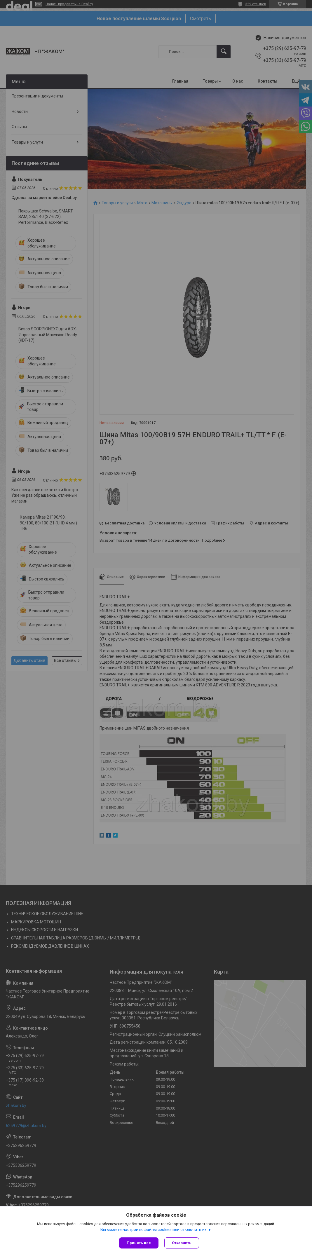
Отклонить (181, 1243)
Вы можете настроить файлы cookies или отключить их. (154, 1229)
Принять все (139, 1243)
